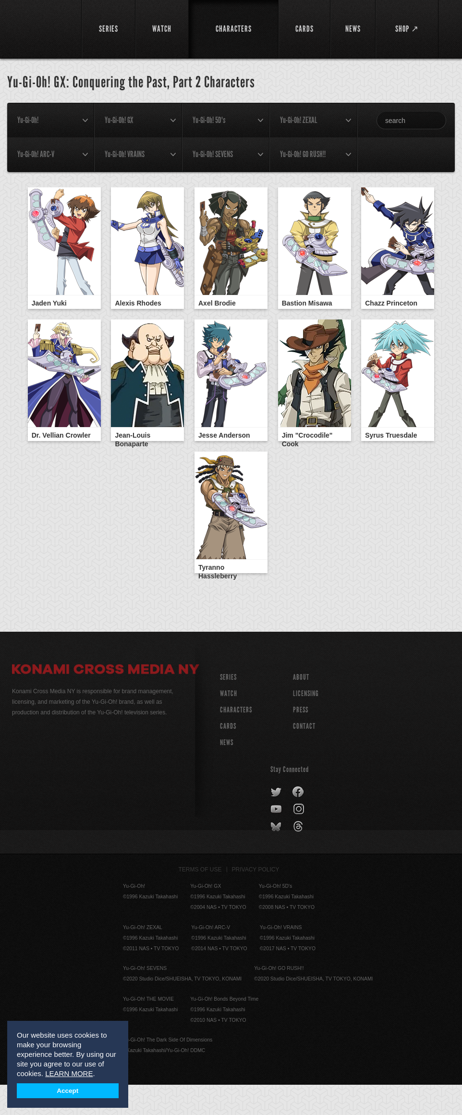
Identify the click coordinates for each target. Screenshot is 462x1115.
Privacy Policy (256, 899)
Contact (304, 756)
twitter (276, 822)
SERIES (228, 707)
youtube (277, 839)
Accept (67, 1090)
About (301, 707)
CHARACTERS (236, 740)
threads (299, 857)
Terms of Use (200, 899)
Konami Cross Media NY (105, 701)
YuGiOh (41, 29)
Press (300, 740)
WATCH (228, 723)
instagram (299, 839)
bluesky (277, 857)
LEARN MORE (69, 1073)
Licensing (306, 723)
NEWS (226, 772)
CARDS (228, 756)
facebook (298, 822)
